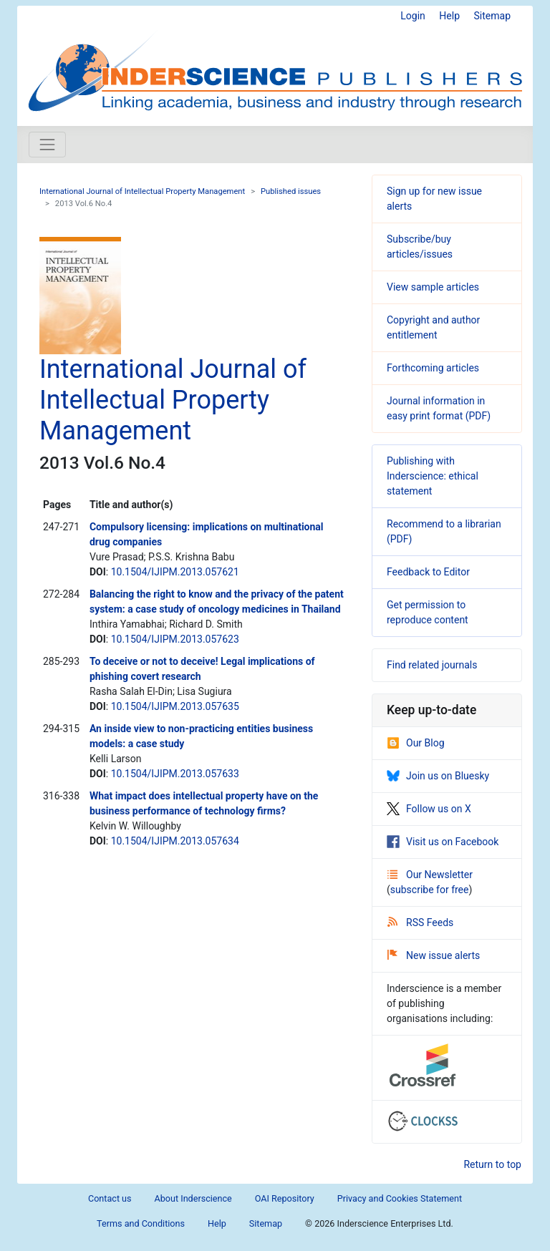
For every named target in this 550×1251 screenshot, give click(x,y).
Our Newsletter (430, 874)
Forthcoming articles (433, 368)
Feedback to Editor (428, 572)
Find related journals (432, 665)
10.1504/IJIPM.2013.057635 (175, 706)
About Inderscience (193, 1198)
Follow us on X (429, 808)
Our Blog (416, 743)
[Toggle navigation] (47, 144)
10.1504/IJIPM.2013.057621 (175, 572)
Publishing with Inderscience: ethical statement (432, 476)
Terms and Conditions (141, 1223)
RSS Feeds (420, 922)
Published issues (291, 191)
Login (412, 15)
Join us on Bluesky (438, 776)
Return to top (492, 1164)
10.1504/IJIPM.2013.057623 (175, 639)
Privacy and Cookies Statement (399, 1198)
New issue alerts (433, 955)
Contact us (110, 1198)
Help (449, 15)
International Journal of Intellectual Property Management (142, 191)
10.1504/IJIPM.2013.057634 (175, 841)
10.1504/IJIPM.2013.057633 (175, 773)
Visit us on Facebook (442, 841)
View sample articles (433, 287)
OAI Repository (284, 1198)
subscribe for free (429, 889)
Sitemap (492, 15)
